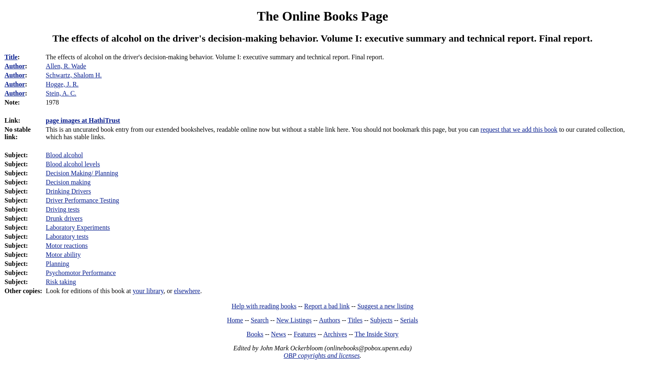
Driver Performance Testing (82, 200)
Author (15, 66)
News (278, 334)
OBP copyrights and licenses (321, 355)
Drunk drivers (64, 218)
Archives (335, 334)
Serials (409, 320)
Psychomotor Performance (81, 272)
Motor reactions (67, 245)
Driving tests (62, 209)
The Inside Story (377, 334)
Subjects (381, 320)
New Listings (294, 320)
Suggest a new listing (385, 306)
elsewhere (187, 290)
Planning (57, 263)
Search (260, 320)
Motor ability (63, 254)
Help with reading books (264, 306)
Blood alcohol (64, 155)
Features (305, 334)
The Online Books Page (322, 16)
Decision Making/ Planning (82, 173)
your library (147, 290)
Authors (329, 320)
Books (254, 334)
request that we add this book (518, 129)
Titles (355, 320)
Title (11, 57)
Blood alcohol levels (73, 164)
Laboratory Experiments (78, 227)
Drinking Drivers (68, 191)
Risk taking (61, 281)
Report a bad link (327, 306)
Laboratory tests (67, 236)
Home (235, 320)
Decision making (68, 182)
